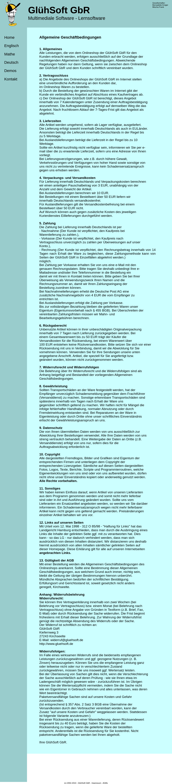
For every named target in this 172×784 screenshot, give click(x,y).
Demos (10, 71)
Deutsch (11, 62)
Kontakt (10, 79)
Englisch (11, 46)
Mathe (9, 54)
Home (9, 37)
